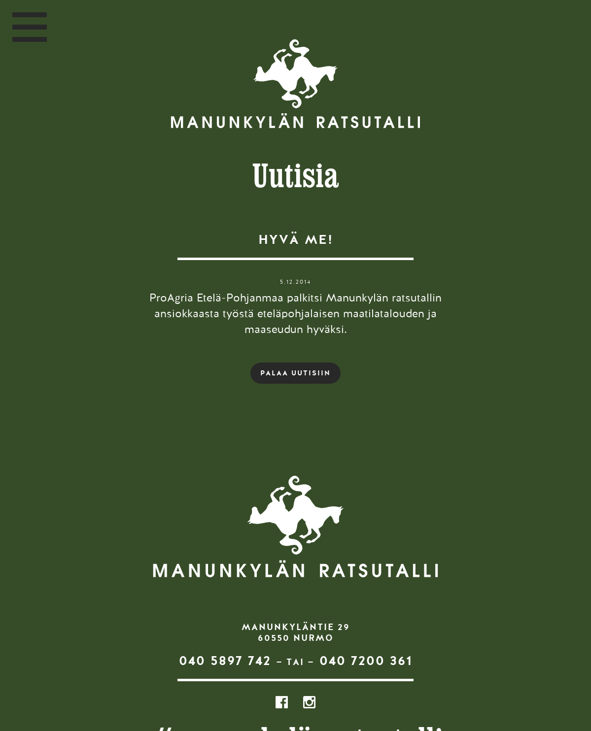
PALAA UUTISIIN (295, 372)
